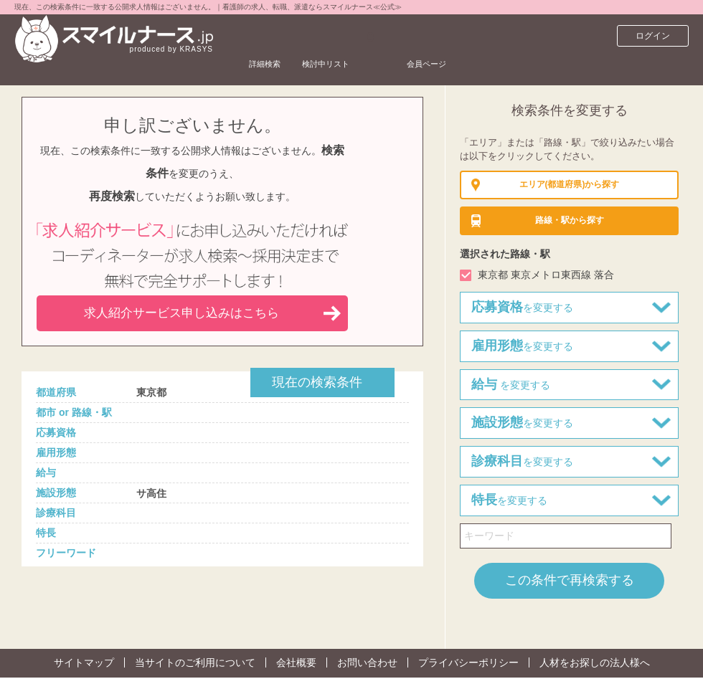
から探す (569, 221)
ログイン (653, 36)
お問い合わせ (367, 662)
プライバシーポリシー (468, 662)
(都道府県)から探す (569, 185)
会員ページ (489, 36)
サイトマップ (84, 662)
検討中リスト (361, 36)
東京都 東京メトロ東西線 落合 (546, 274)
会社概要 (296, 662)
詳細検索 (275, 36)
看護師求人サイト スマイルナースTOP (110, 68)
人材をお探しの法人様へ (594, 662)
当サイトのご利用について (195, 662)
